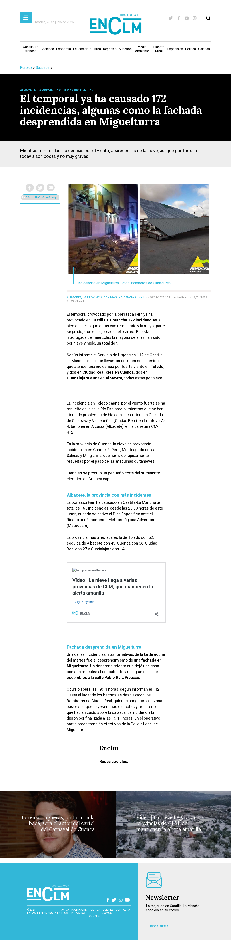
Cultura (95, 49)
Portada (26, 67)
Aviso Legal (65, 911)
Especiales (175, 49)
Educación (80, 49)
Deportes (110, 49)
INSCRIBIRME (159, 926)
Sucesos (125, 49)
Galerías (204, 49)
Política (190, 49)
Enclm (142, 297)
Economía (63, 49)
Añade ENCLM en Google (40, 197)
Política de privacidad (79, 911)
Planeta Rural (158, 49)
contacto (123, 909)
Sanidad (48, 49)
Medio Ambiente (142, 49)
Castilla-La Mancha (30, 49)
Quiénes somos (107, 911)
